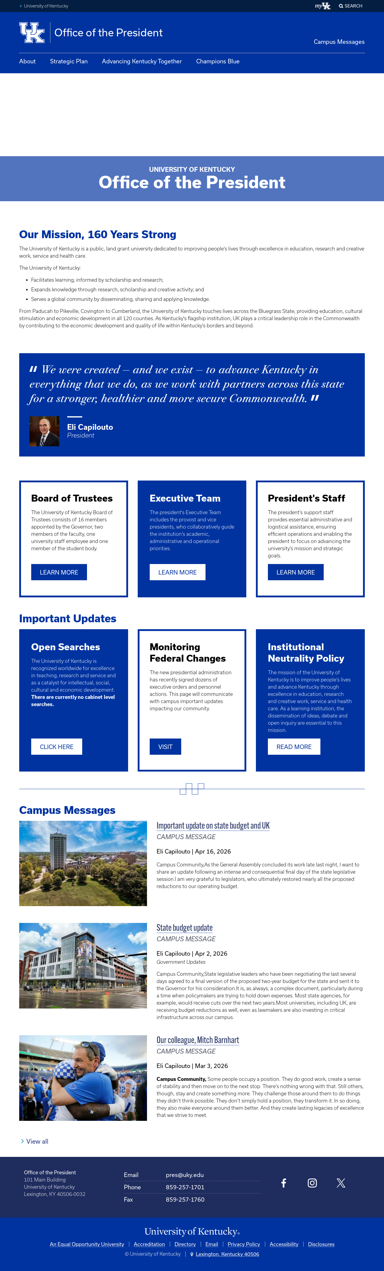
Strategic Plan (69, 61)
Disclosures (321, 1244)
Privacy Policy (244, 1244)
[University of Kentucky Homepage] (192, 1232)
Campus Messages (339, 41)
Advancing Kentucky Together (142, 61)
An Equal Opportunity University (87, 1244)
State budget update (185, 928)
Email (212, 1244)
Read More (294, 746)
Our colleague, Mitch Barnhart (198, 1040)
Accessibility (284, 1244)
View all (37, 1141)
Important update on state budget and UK (213, 826)
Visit (165, 746)
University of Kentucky (46, 6)
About (27, 61)
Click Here (57, 746)
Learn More (59, 572)
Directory (185, 1244)
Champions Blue (218, 61)
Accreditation (149, 1244)
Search (353, 5)
